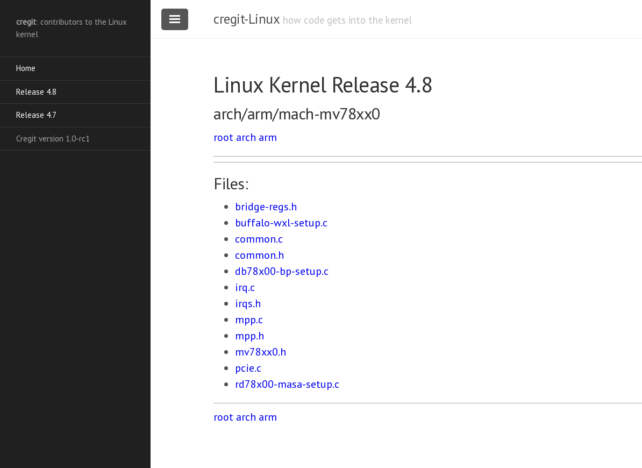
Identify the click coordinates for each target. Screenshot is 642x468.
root (223, 137)
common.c (259, 239)
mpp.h (249, 336)
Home (25, 68)
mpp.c (249, 320)
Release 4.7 (36, 115)
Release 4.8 (36, 92)
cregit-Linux (246, 18)
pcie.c (248, 368)
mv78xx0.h (260, 352)
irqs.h (248, 303)
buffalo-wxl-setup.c (281, 223)
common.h (259, 255)
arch (246, 137)
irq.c (245, 287)
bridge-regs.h (266, 207)
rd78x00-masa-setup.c (287, 384)
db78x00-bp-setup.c (282, 271)
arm (268, 137)
